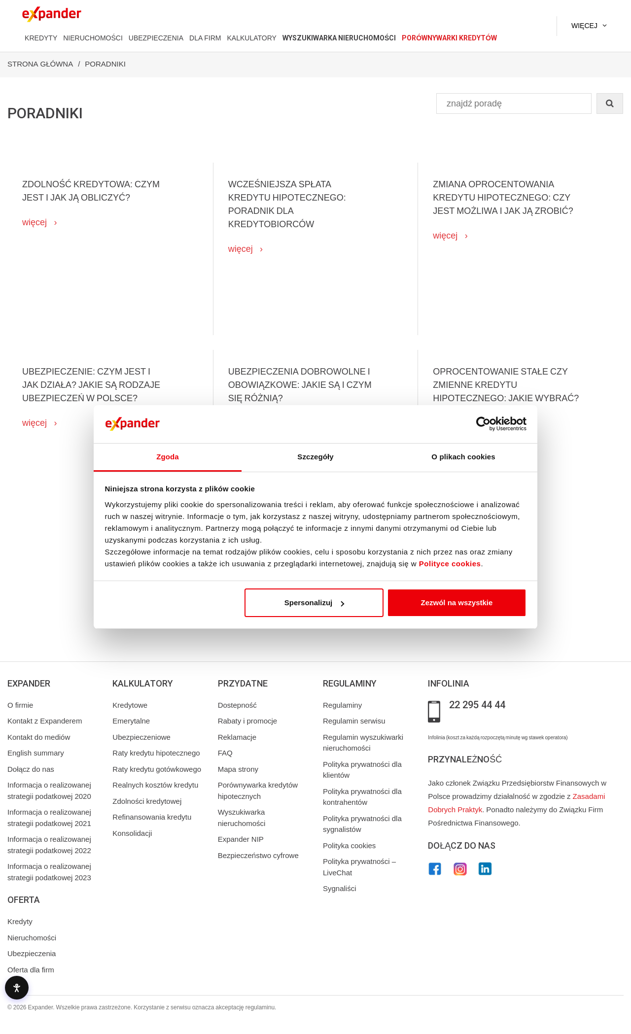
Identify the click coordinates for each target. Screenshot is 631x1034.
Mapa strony (238, 769)
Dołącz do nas (30, 769)
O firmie (20, 705)
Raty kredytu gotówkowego (156, 769)
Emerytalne (131, 721)
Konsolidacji (132, 833)
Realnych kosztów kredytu (155, 785)
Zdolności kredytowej (146, 801)
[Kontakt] (527, 26)
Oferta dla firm (30, 969)
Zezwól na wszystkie (456, 602)
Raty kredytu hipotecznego (156, 753)
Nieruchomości (31, 937)
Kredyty (20, 921)
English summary (35, 753)
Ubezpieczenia (31, 953)
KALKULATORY (251, 38)
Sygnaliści (339, 888)
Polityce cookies (450, 563)
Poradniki (105, 64)
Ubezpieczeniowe (141, 737)
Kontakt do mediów (38, 737)
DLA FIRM (205, 38)
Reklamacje (237, 737)
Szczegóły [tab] (315, 456)
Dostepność (237, 705)
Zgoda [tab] (167, 456)
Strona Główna (40, 64)
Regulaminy (342, 705)
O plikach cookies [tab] (463, 456)
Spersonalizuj (314, 602)
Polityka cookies (349, 845)
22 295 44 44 (477, 705)
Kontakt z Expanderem (44, 721)
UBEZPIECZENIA (156, 38)
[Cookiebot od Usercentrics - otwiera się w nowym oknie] (483, 424)
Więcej (584, 26)
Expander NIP (241, 839)
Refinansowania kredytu (151, 817)
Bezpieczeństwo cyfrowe (258, 855)
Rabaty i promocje (248, 721)
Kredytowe (129, 705)
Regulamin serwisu (354, 721)
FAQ (225, 753)
